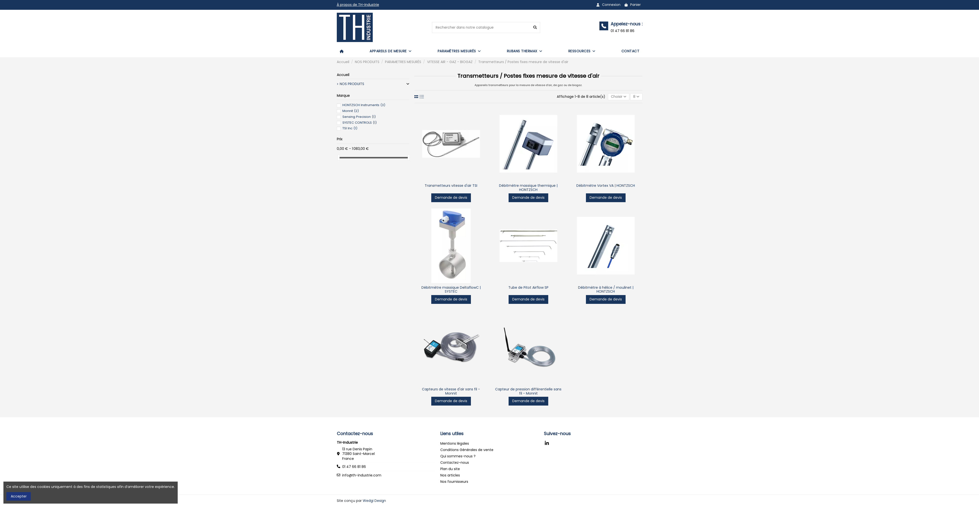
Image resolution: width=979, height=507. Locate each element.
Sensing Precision (359, 116)
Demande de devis (451, 197)
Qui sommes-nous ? (458, 456)
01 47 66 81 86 (354, 466)
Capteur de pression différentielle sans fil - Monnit (528, 391)
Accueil (343, 74)
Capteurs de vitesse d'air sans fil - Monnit (451, 391)
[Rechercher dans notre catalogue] (535, 27)
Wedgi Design (374, 500)
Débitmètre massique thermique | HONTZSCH (528, 187)
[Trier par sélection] (618, 96)
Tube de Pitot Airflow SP (528, 287)
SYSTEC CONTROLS (359, 122)
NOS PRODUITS (352, 84)
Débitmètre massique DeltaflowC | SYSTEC (451, 289)
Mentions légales (454, 443)
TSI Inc (349, 128)
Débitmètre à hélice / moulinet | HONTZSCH (605, 289)
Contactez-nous (454, 462)
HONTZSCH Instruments (363, 105)
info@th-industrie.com (361, 475)
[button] (391, 51)
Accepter (19, 496)
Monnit (350, 111)
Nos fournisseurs (454, 481)
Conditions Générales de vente (466, 449)
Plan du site (450, 468)
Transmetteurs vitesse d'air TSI (451, 185)
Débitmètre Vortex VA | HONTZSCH (605, 185)
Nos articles (450, 475)
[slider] (338, 157)
